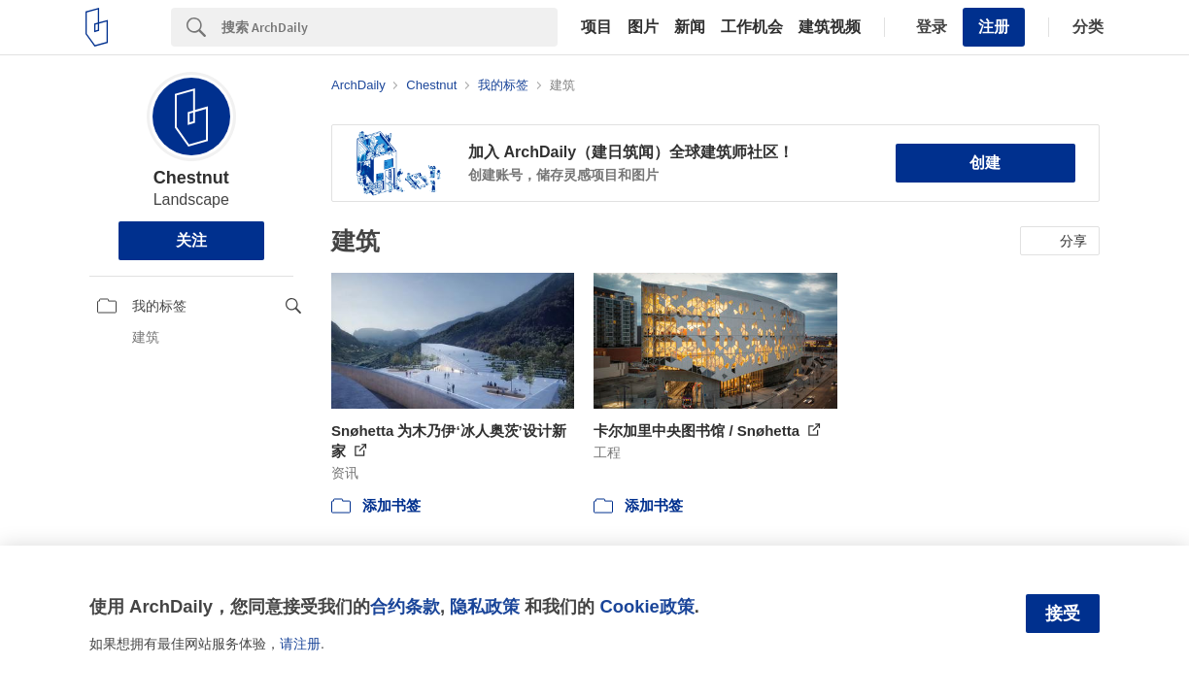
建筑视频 (829, 27)
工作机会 (752, 27)
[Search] (389, 27)
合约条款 (405, 606)
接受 (1062, 613)
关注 (191, 240)
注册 (993, 26)
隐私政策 (485, 606)
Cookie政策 (646, 606)
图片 (643, 27)
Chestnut (191, 177)
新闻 (689, 27)
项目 (596, 27)
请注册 (300, 643)
